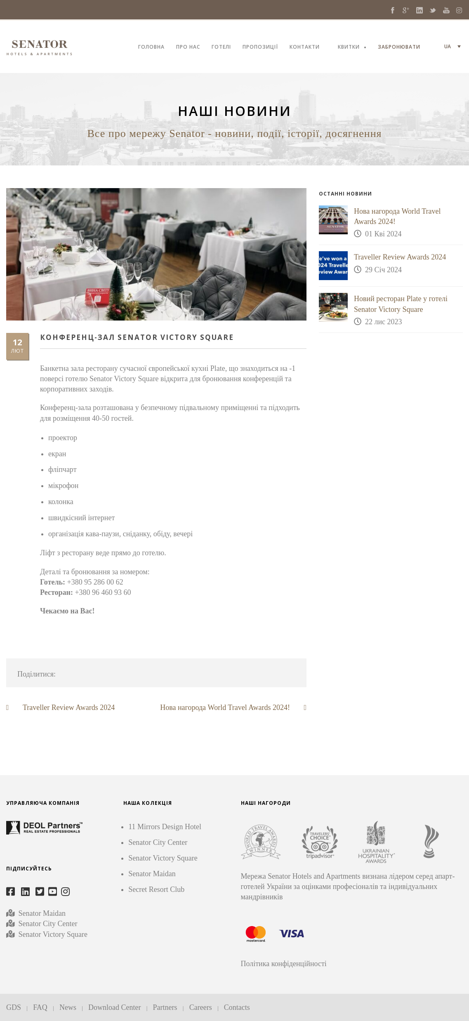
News (67, 1007)
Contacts (237, 1007)
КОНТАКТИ (305, 47)
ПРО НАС (188, 47)
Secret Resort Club (156, 889)
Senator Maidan (41, 913)
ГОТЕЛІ (221, 47)
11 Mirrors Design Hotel (164, 827)
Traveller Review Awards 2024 (400, 257)
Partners (165, 1007)
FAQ (40, 1007)
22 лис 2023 (383, 322)
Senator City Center (46, 924)
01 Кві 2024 (383, 234)
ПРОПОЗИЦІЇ (260, 47)
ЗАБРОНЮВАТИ (399, 47)
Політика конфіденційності (284, 964)
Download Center (114, 1007)
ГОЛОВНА (151, 47)
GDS (13, 1007)
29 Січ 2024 (383, 270)
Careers (200, 1007)
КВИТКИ (349, 47)
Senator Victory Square (53, 934)
